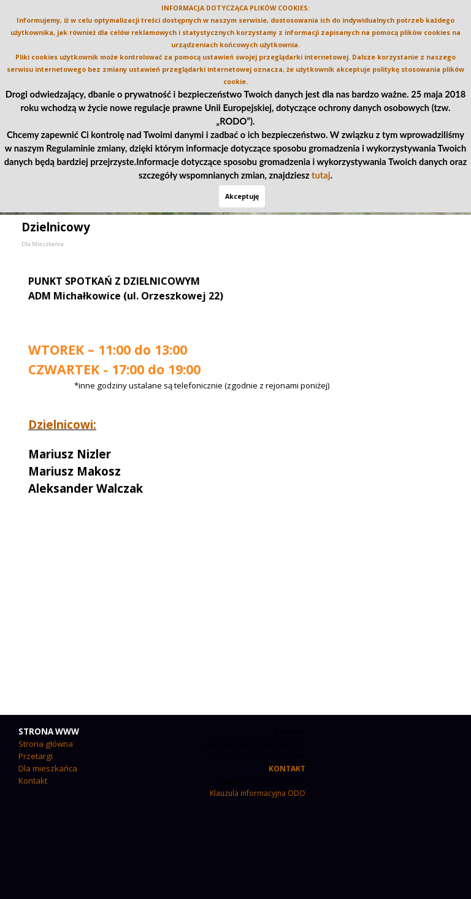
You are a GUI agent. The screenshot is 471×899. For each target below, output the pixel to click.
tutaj (321, 175)
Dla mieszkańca (47, 768)
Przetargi (35, 756)
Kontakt (32, 780)
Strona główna (45, 743)
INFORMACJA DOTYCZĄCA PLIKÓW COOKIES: (235, 8)
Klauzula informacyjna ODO (257, 793)
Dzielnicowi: (62, 424)
